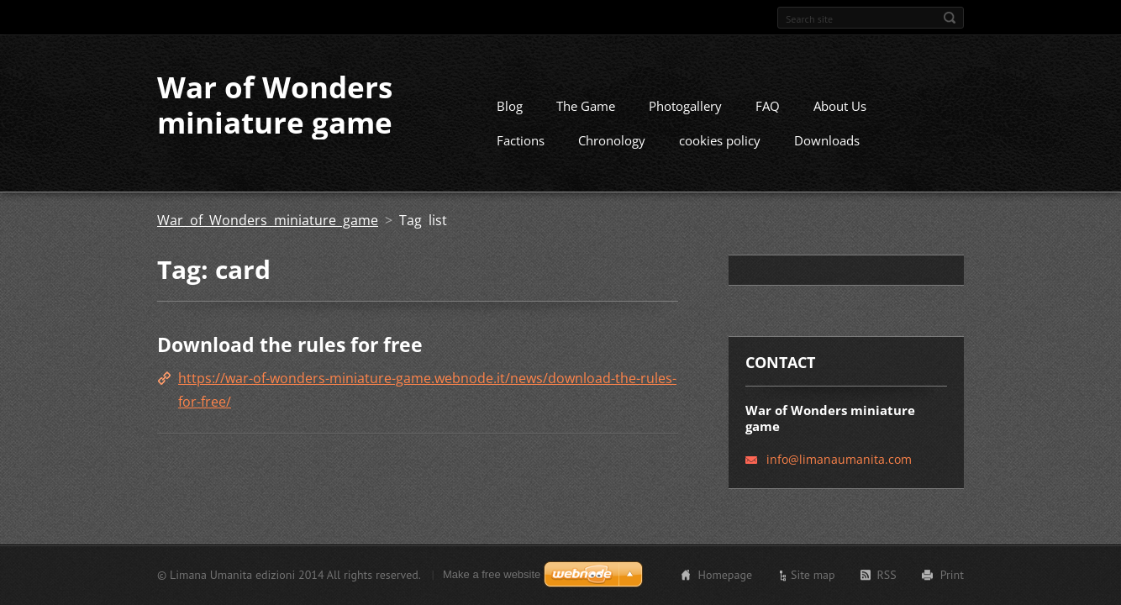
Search (949, 17)
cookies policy (719, 140)
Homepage (724, 574)
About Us (839, 105)
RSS (887, 574)
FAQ (767, 105)
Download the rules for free (290, 344)
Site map (813, 574)
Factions (521, 140)
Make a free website (491, 574)
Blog (510, 105)
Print (952, 574)
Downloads (827, 140)
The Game (585, 105)
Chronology (611, 140)
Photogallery (685, 105)
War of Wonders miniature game (267, 220)
